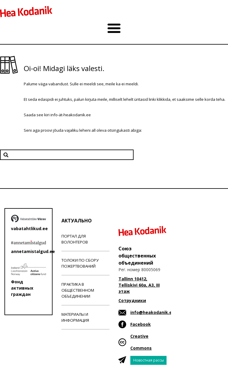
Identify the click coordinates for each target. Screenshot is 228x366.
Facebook (140, 324)
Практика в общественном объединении (77, 290)
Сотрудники (132, 300)
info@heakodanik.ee (152, 312)
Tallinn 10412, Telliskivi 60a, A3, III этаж (139, 285)
